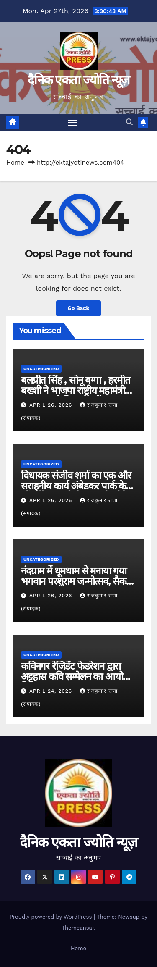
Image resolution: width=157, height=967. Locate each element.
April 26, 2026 (51, 405)
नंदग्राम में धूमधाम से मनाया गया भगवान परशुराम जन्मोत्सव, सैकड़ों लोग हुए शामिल (77, 581)
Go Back (79, 308)
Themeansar (78, 928)
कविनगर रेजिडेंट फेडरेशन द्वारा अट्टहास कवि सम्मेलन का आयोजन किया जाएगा (78, 676)
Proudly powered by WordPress (52, 917)
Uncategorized (41, 368)
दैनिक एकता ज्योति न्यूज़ (78, 80)
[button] (129, 122)
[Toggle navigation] (72, 123)
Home (15, 162)
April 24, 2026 (51, 691)
